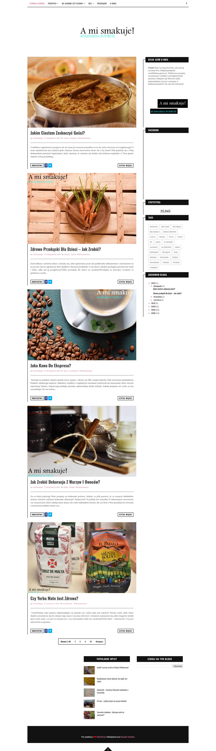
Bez (90, 3)
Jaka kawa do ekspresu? (50, 365)
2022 (153, 283)
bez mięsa (177, 227)
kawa (66, 371)
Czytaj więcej (125, 165)
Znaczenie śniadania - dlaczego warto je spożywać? (110, 713)
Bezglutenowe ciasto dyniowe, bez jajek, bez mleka (112, 680)
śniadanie (164, 257)
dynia (66, 487)
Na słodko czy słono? (72, 3)
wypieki (176, 262)
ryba (176, 252)
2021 (153, 303)
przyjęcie (73, 138)
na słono (154, 247)
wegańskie (154, 262)
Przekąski (102, 3)
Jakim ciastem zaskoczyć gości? (57, 133)
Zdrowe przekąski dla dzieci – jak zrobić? (65, 249)
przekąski (154, 252)
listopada (157, 286)
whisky (166, 262)
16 (91, 641)
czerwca (157, 300)
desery (67, 254)
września (157, 296)
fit (151, 242)
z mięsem (153, 268)
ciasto (66, 138)
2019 (153, 310)
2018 (153, 313)
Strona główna (37, 3)
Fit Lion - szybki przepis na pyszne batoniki (111, 700)
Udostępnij (37, 165)
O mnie (113, 3)
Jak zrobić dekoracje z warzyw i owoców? (65, 482)
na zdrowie (73, 371)
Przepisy (52, 3)
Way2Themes (101, 736)
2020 (153, 306)
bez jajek (165, 227)
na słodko (168, 242)
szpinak (153, 257)
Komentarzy (85, 138)
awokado (154, 227)
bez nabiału (155, 232)
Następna (99, 641)
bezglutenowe (170, 232)
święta (72, 487)
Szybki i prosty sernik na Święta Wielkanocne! (113, 667)
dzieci (73, 254)
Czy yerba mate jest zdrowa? (54, 598)
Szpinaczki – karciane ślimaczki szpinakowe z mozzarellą (112, 691)
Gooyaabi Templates (128, 736)
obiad (177, 247)
